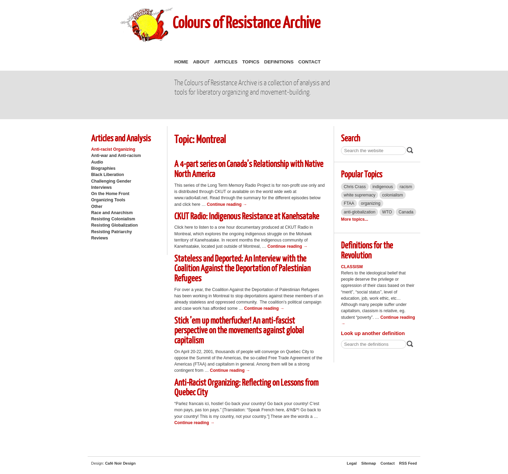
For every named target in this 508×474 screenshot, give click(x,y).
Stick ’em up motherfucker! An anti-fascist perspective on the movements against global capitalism (239, 330)
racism (406, 186)
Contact (309, 61)
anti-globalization (359, 212)
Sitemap (368, 463)
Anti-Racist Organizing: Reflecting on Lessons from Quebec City (246, 387)
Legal (352, 463)
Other (96, 206)
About (201, 61)
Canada (405, 212)
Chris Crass (355, 186)
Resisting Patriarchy (111, 231)
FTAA (349, 203)
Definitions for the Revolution (367, 249)
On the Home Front (110, 193)
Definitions (279, 61)
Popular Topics (361, 173)
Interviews (101, 187)
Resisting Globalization (114, 225)
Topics (251, 61)
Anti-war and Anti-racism (116, 155)
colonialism (392, 195)
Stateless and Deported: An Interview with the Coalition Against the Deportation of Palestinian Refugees (242, 268)
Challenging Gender (111, 181)
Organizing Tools (108, 200)
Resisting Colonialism (113, 219)
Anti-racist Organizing (113, 149)
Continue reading (227, 204)
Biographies (103, 168)
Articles (225, 61)
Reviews (99, 238)
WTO (387, 212)
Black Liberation (107, 174)
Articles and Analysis (121, 137)
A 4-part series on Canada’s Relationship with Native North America (248, 168)
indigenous (383, 186)
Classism (352, 266)
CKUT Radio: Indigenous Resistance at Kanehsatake (246, 215)
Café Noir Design (120, 463)
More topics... (354, 219)
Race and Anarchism (112, 212)
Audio (97, 162)
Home (181, 61)
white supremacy (359, 195)
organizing (370, 203)
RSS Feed (408, 463)
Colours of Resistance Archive (246, 22)
